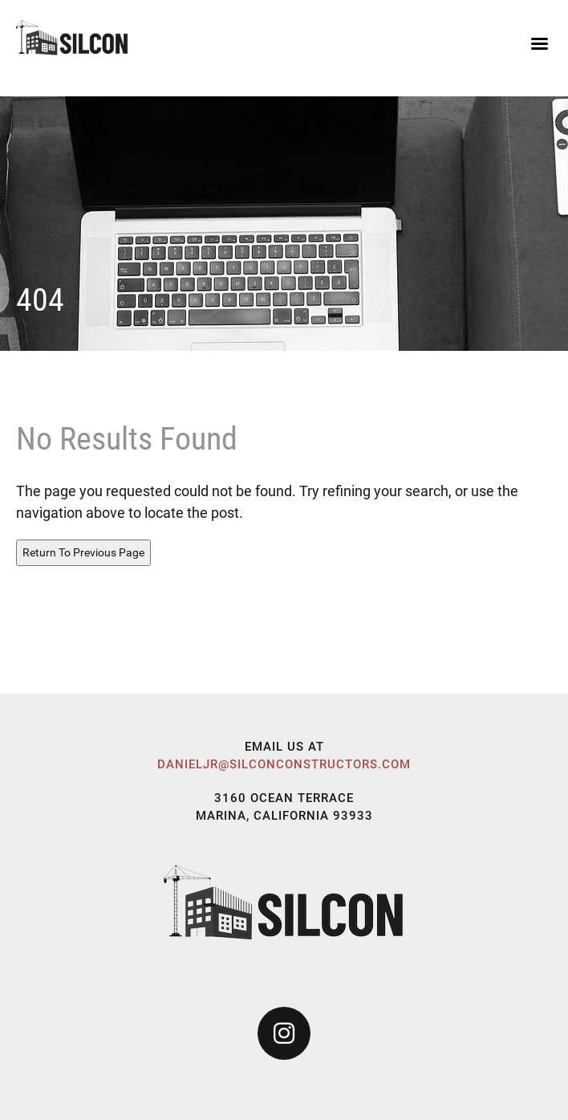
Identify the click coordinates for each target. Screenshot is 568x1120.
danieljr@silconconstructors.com (284, 764)
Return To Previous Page (83, 552)
